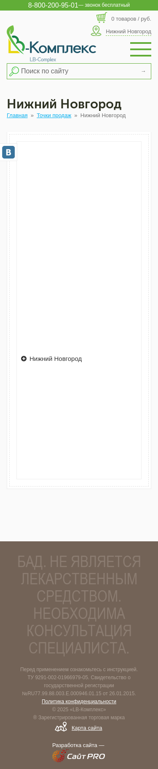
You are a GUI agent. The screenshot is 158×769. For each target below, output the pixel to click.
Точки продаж (54, 115)
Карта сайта (87, 728)
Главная (17, 115)
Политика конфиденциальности (79, 701)
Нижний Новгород (51, 358)
